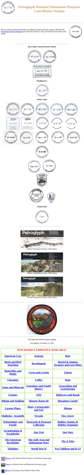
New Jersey (67, 415)
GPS (38, 394)
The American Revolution (13, 441)
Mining (68, 408)
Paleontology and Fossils (13, 423)
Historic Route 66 (39, 400)
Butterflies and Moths (13, 372)
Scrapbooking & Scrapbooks (13, 432)
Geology (13, 394)
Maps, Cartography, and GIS (38, 408)
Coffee (38, 379)
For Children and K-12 (68, 448)
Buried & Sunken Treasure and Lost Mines (68, 363)
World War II (38, 448)
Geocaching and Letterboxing (68, 387)
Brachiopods (39, 363)
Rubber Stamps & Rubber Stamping (68, 423)
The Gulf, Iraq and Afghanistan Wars (38, 441)
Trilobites (13, 448)
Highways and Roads (68, 394)
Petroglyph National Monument (12, 31)
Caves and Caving (39, 372)
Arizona (38, 355)
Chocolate (13, 379)
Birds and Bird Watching (12, 363)
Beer (67, 355)
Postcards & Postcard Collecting (39, 423)
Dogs (68, 379)
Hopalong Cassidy (68, 400)
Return (5, 458)
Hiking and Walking (13, 400)
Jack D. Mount (51, 339)
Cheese (68, 372)
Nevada (39, 415)
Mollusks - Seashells (13, 415)
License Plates (13, 408)
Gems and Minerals (13, 387)
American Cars (13, 355)
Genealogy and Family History (38, 387)
